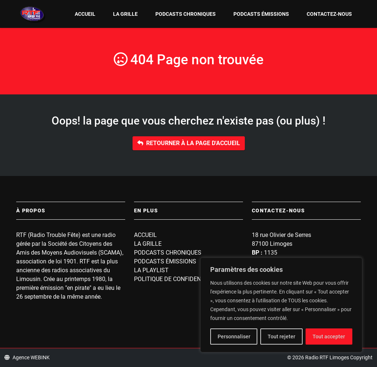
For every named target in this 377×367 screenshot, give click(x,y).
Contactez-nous (329, 14)
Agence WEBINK (27, 357)
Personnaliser (234, 336)
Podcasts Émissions (261, 14)
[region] (281, 305)
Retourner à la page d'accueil (188, 143)
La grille (125, 14)
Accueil (85, 14)
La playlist (151, 270)
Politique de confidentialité (178, 279)
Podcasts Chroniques (185, 14)
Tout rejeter (281, 336)
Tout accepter (329, 336)
